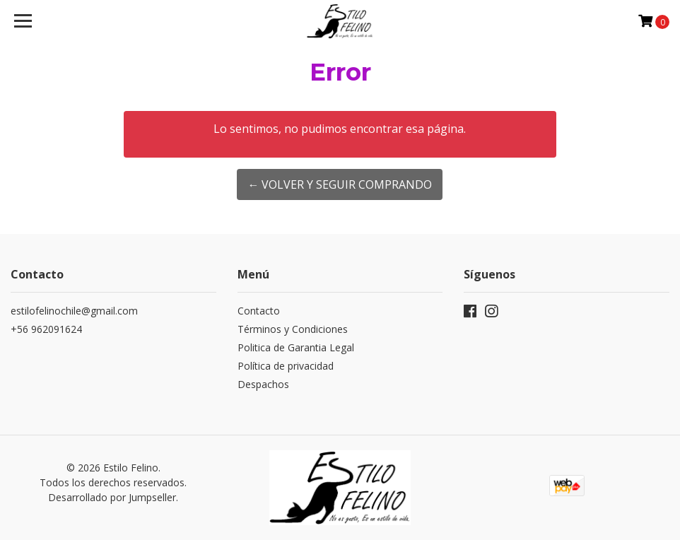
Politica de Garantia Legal (296, 347)
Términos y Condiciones (293, 329)
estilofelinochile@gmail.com (74, 310)
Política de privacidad (286, 365)
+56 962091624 (46, 329)
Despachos (263, 384)
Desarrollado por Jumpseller (112, 497)
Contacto (259, 310)
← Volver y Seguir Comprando (339, 184)
